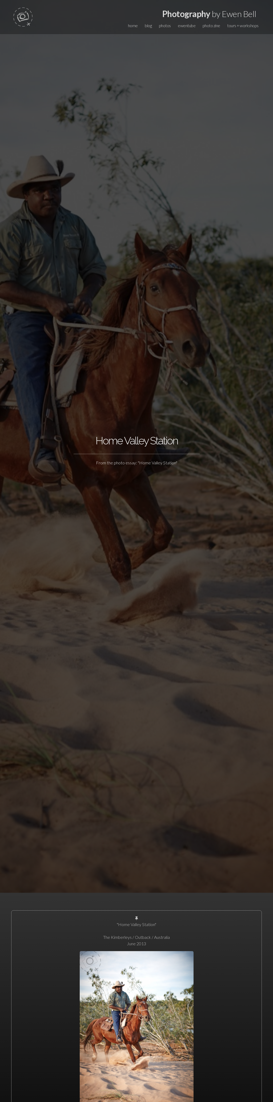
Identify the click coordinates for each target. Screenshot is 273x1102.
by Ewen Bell (209, 14)
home (133, 25)
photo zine (211, 25)
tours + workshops (243, 25)
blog (148, 25)
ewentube (186, 25)
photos (165, 25)
